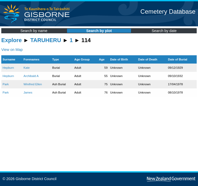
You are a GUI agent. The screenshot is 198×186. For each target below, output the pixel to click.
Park (6, 84)
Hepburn (8, 67)
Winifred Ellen (32, 84)
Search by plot (99, 31)
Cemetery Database (168, 11)
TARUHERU (45, 40)
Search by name (33, 31)
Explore (11, 40)
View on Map (12, 50)
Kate (26, 67)
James (27, 92)
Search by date (164, 31)
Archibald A (30, 76)
